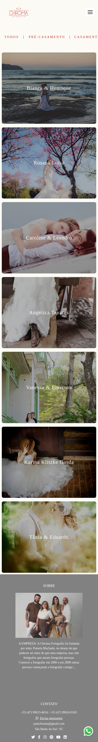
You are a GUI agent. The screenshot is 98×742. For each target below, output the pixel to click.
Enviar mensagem (51, 718)
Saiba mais (49, 680)
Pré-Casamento (47, 37)
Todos (11, 37)
